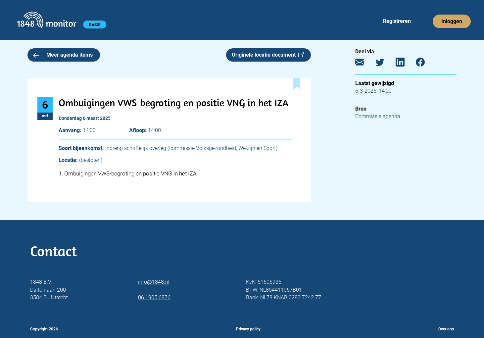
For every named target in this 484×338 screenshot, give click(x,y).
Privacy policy (248, 329)
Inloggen (451, 21)
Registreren (397, 21)
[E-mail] (364, 64)
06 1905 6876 (154, 297)
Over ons (446, 329)
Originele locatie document (268, 55)
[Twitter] (384, 64)
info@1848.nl (153, 282)
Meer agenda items (63, 55)
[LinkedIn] (405, 64)
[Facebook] (425, 64)
